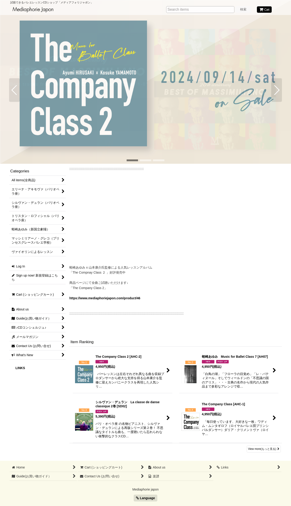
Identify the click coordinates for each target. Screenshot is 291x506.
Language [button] (145, 498)
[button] (14, 90)
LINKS (20, 368)
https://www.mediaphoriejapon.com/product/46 (104, 298)
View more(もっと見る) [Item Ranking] (263, 449)
